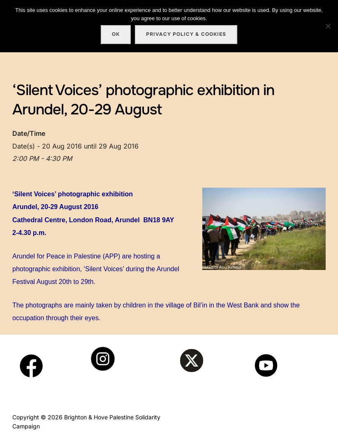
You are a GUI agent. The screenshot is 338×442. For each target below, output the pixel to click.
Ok (116, 34)
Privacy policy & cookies (186, 34)
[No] (328, 26)
